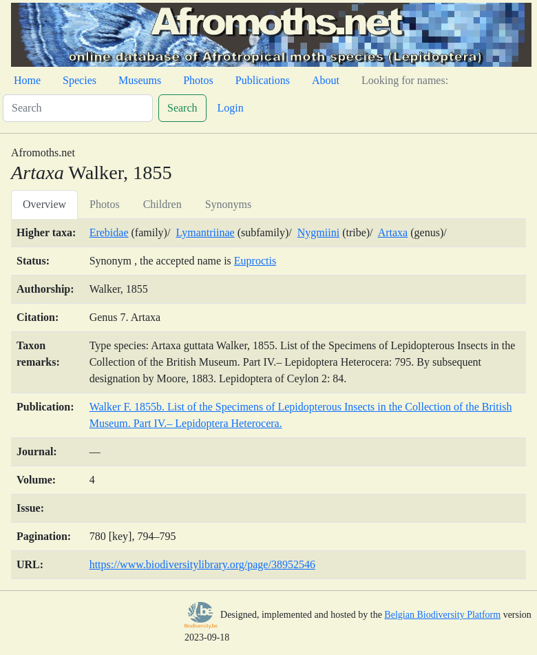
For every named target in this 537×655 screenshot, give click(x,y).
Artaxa (393, 232)
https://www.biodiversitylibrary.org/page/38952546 (202, 564)
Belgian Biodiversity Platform (442, 615)
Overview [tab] (44, 204)
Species (79, 80)
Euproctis (255, 261)
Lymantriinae (205, 232)
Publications (262, 80)
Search (182, 108)
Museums (139, 80)
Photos (198, 80)
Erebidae (109, 232)
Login (231, 108)
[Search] (78, 108)
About (325, 80)
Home (27, 80)
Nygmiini (318, 232)
